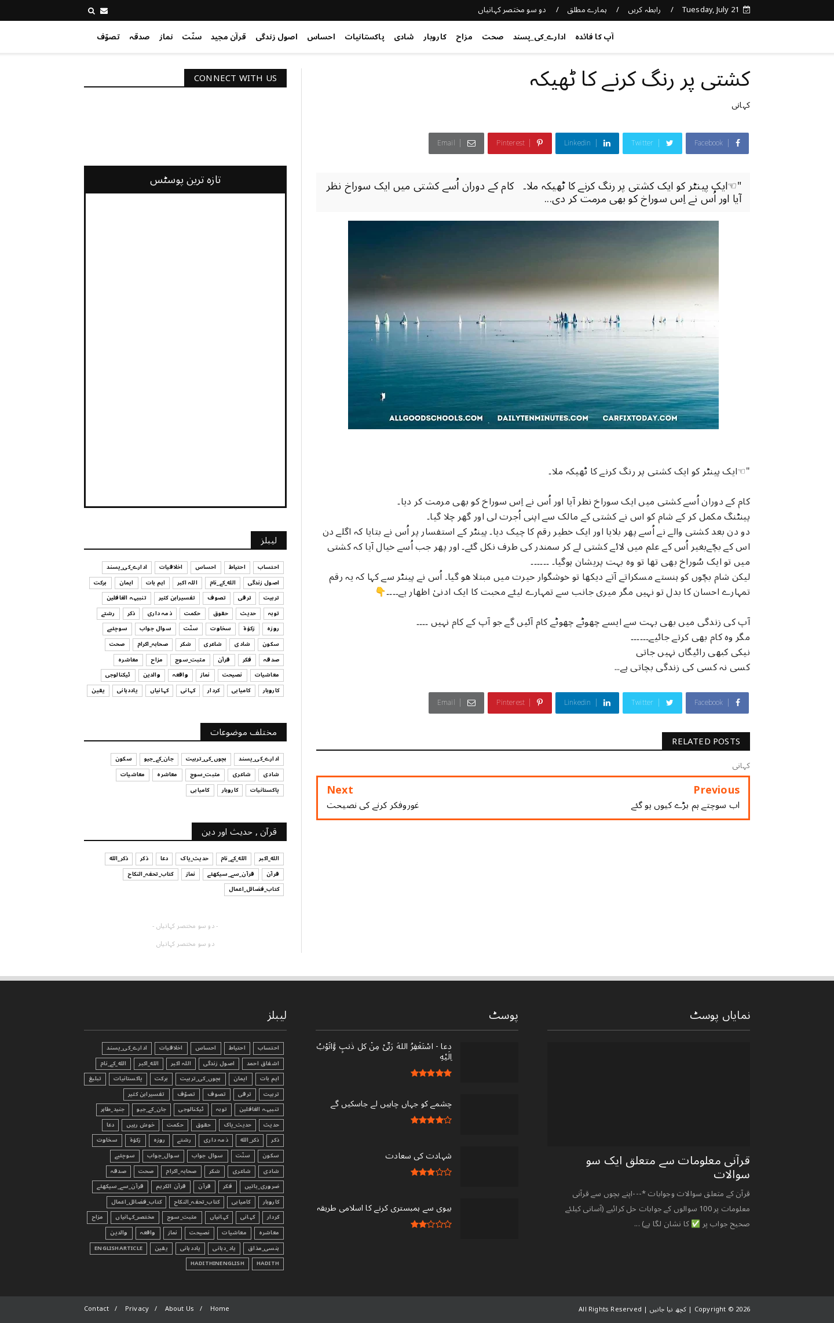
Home (220, 1309)
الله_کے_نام (113, 1063)
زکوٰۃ (135, 1140)
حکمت (175, 1125)
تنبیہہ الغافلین (259, 1109)
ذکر (275, 1140)
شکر (215, 1171)
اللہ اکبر (181, 1063)
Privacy (137, 1309)
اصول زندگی (276, 37)
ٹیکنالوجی (191, 1109)
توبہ (221, 1109)
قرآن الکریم (171, 1186)
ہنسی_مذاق (263, 1248)
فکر (227, 1186)
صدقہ (139, 37)
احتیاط (237, 1048)
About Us (180, 1309)
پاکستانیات (365, 37)
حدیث (271, 1125)
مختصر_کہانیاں (135, 1217)
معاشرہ (269, 1232)
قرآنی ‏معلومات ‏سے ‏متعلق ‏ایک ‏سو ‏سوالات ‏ (668, 1168)
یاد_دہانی (224, 1248)
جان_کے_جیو (151, 1109)
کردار (273, 1217)
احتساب (268, 1048)
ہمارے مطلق (587, 10)
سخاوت (107, 1140)
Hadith (268, 1263)
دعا (111, 1125)
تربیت (271, 1094)
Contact (96, 1309)
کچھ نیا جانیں (703, 35)
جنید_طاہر (113, 1109)
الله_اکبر (148, 1063)
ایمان (240, 1078)
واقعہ (148, 1232)
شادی (404, 37)
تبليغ (95, 1078)
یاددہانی (190, 1248)
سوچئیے (125, 1155)
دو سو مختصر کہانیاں (512, 10)
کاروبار (435, 37)
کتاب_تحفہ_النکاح (197, 1202)
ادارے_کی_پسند (539, 37)
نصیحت (199, 1232)
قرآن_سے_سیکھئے (120, 1186)
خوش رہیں (140, 1125)
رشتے (184, 1140)
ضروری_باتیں (261, 1186)
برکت (161, 1078)
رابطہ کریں (644, 10)
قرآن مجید (228, 37)
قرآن (204, 1186)
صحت (493, 37)
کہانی (740, 105)
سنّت (192, 37)
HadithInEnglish (217, 1263)
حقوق (203, 1125)
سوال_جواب (163, 1155)
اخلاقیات (171, 1048)
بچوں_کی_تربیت (200, 1078)
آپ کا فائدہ (594, 37)
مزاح (464, 37)
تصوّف (108, 37)
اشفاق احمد (263, 1063)
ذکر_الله (249, 1140)
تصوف (216, 1094)
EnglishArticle (118, 1248)
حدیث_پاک (238, 1125)
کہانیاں (219, 1217)
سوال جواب (208, 1155)
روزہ (159, 1140)
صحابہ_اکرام (181, 1171)
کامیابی (241, 1202)
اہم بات (269, 1078)
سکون (270, 1155)
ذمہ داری (215, 1140)
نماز (166, 37)
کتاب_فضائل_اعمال (136, 1202)
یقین (161, 1248)
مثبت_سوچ (182, 1217)
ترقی (244, 1094)
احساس (321, 37)
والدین (118, 1232)
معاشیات (234, 1232)
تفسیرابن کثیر (146, 1094)
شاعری (241, 1171)
